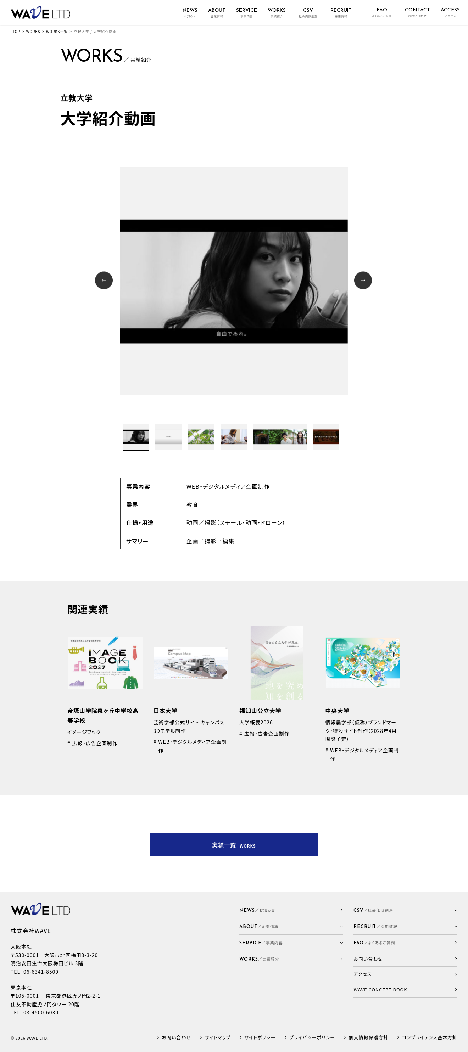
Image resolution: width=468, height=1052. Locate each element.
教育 (192, 504)
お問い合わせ (176, 1038)
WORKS (33, 31)
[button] (291, 926)
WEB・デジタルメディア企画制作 (228, 486)
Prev (105, 281)
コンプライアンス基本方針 (429, 1038)
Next (364, 281)
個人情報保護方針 (369, 1038)
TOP (16, 31)
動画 (192, 522)
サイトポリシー (259, 1038)
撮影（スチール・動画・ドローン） (245, 522)
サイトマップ (217, 1038)
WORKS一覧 (57, 31)
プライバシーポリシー (312, 1038)
